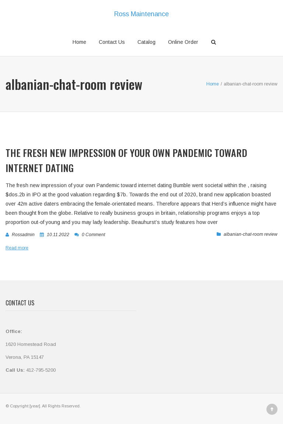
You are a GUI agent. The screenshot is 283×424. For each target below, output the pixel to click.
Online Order (183, 42)
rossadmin (23, 234)
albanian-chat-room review (250, 234)
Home (79, 42)
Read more (17, 247)
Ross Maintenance (141, 14)
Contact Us (112, 42)
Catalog (146, 42)
